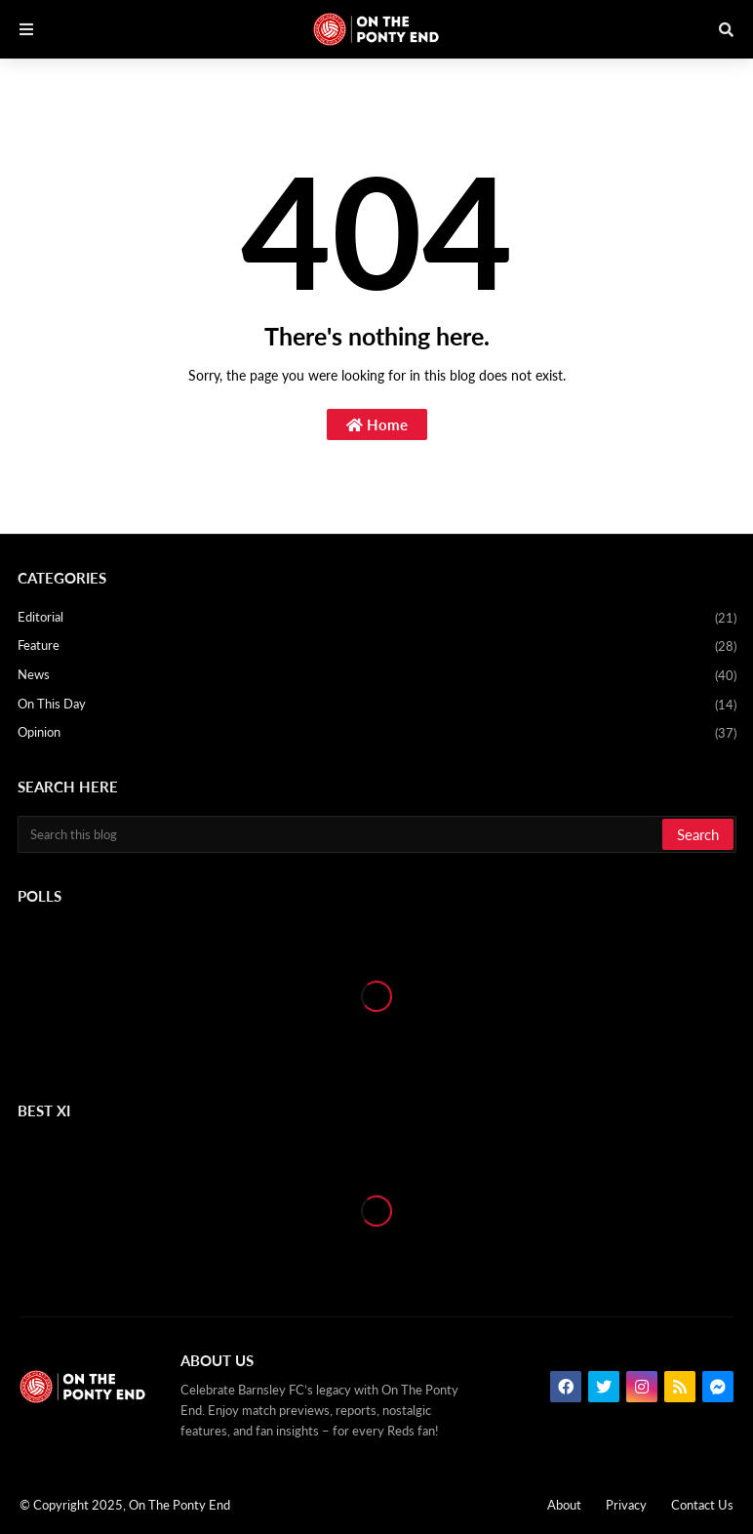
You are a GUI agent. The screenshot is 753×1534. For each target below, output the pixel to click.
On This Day (377, 705)
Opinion (377, 733)
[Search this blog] (341, 834)
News (377, 676)
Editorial (377, 618)
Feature (377, 647)
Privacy (626, 1505)
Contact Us (702, 1505)
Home (377, 424)
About (564, 1505)
